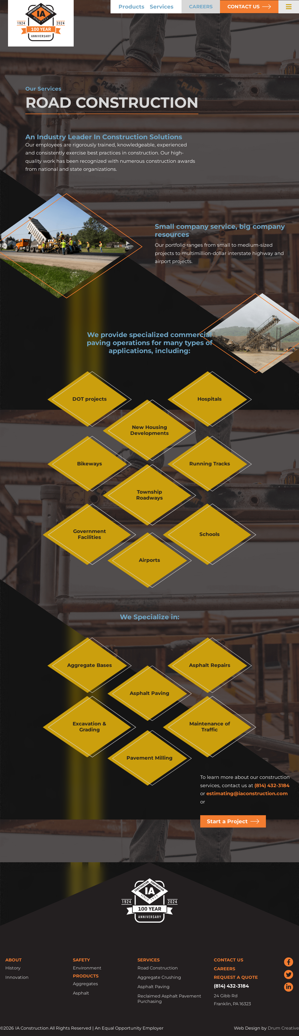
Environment (87, 968)
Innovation (17, 977)
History (13, 968)
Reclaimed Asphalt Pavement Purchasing (169, 999)
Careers (224, 968)
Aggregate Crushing (159, 977)
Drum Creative (283, 1028)
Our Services (43, 89)
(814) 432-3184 (271, 785)
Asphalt (81, 993)
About (13, 959)
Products (131, 6)
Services (162, 6)
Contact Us (228, 959)
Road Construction (157, 968)
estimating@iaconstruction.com (247, 794)
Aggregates (85, 983)
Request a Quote (236, 977)
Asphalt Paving (153, 986)
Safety (81, 959)
